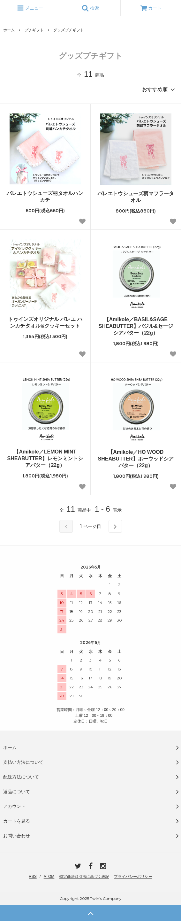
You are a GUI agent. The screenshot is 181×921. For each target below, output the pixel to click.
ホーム (9, 30)
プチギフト (34, 30)
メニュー (30, 8)
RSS (33, 876)
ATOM (49, 876)
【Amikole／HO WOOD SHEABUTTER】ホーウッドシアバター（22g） (136, 458)
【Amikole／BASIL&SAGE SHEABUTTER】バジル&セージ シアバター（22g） (136, 326)
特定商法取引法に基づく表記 (84, 876)
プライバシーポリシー (133, 876)
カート (151, 8)
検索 (90, 8)
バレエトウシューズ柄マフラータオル (135, 197)
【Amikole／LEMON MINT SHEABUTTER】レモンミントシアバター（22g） (45, 458)
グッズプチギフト (68, 30)
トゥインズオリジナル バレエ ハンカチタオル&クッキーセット (45, 322)
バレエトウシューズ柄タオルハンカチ (45, 196)
